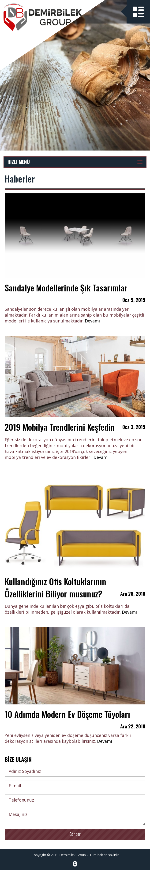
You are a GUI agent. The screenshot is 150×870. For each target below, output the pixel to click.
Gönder (75, 834)
